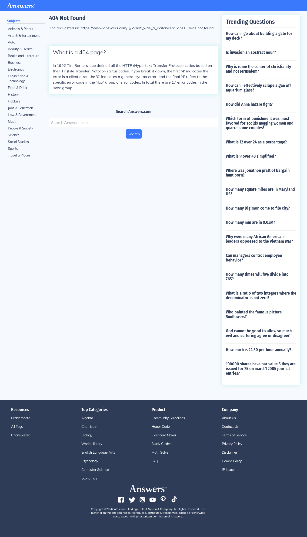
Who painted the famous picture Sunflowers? (254, 314)
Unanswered (20, 435)
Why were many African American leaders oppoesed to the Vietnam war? (259, 239)
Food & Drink (17, 88)
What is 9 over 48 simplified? (251, 156)
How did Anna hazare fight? (249, 104)
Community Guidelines (168, 418)
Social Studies (18, 142)
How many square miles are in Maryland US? (260, 192)
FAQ (155, 461)
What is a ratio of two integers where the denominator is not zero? (261, 295)
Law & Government (22, 115)
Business (14, 63)
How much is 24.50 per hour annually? (258, 349)
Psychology (89, 461)
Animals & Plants (20, 29)
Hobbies (14, 101)
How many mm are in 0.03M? (250, 222)
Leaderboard (20, 418)
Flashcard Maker (164, 435)
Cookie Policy (232, 461)
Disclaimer (229, 452)
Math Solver (161, 452)
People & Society (20, 128)
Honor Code (161, 427)
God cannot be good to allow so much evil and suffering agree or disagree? (259, 333)
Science (14, 135)
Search (134, 134)
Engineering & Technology (18, 78)
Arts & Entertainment (24, 36)
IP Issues (228, 470)
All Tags (17, 427)
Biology (86, 435)
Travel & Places (19, 155)
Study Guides (161, 444)
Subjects (13, 21)
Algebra (87, 418)
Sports (13, 148)
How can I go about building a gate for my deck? (259, 36)
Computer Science (95, 470)
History (13, 94)
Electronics (16, 69)
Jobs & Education (20, 108)
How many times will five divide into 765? (257, 277)
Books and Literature (23, 56)
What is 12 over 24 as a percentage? (256, 142)
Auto (11, 42)
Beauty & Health (20, 49)
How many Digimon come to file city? (258, 208)
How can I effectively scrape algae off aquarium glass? (258, 88)
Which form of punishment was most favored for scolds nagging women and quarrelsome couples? (260, 123)
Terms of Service (234, 435)
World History (91, 444)
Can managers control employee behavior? (254, 258)
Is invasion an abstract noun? (251, 52)
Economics (89, 478)
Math (12, 121)
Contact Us (230, 427)
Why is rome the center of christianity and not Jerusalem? (258, 69)
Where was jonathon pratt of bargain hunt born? (258, 173)
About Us (229, 418)
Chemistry (89, 427)
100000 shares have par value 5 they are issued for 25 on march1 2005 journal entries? (261, 368)
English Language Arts (98, 452)
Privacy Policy (232, 444)
